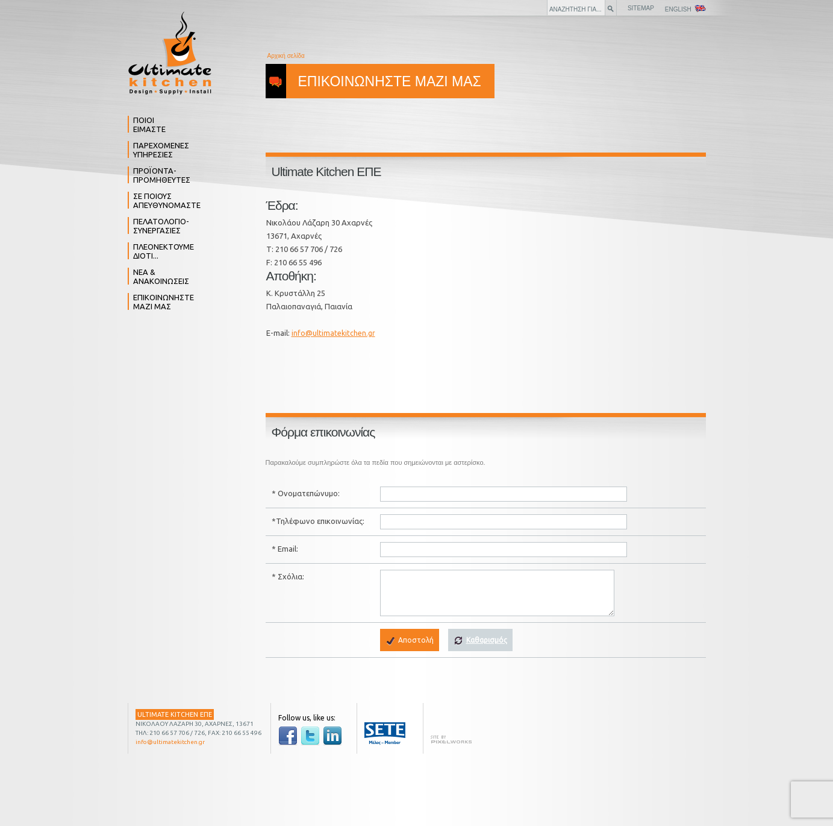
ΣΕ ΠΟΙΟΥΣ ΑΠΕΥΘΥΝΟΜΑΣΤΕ (167, 200)
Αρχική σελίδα (286, 55)
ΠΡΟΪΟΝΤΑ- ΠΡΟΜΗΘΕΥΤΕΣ (161, 175)
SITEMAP (641, 8)
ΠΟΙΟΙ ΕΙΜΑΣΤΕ (149, 124)
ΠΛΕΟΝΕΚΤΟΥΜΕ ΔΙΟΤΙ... (163, 251)
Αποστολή (409, 641)
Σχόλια (290, 576)
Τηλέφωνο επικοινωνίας (319, 521)
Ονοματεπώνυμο (308, 493)
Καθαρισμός (480, 641)
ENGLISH (685, 9)
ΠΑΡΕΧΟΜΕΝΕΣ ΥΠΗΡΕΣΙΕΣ (161, 150)
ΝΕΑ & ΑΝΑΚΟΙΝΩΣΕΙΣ (161, 276)
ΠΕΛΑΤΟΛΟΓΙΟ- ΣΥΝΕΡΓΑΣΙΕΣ (161, 226)
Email (287, 548)
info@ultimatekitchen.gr (333, 333)
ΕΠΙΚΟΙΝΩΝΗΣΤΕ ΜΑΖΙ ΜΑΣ (163, 302)
